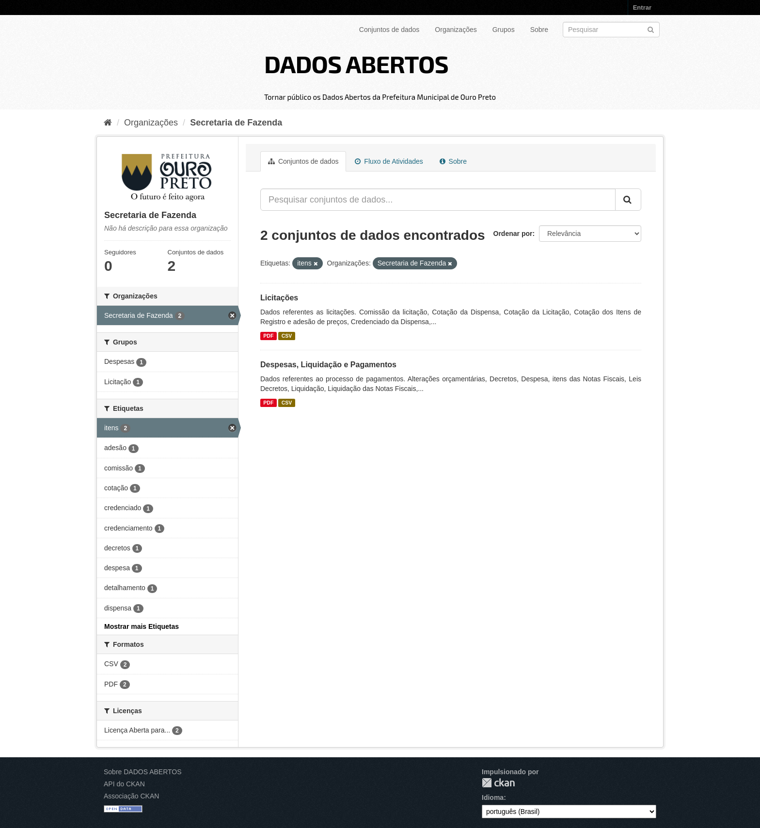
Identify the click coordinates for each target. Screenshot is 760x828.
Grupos (503, 29)
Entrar (642, 7)
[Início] (108, 122)
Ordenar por (513, 233)
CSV (287, 336)
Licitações (279, 298)
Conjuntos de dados (389, 29)
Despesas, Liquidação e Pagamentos (328, 364)
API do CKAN (124, 784)
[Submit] (651, 29)
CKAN (498, 783)
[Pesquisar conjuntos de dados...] (438, 199)
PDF (268, 336)
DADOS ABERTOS (356, 63)
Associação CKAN (131, 796)
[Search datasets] (611, 29)
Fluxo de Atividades (389, 161)
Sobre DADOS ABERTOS (143, 772)
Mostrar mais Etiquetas (141, 626)
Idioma (493, 797)
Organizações (455, 29)
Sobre (539, 29)
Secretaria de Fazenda (236, 122)
